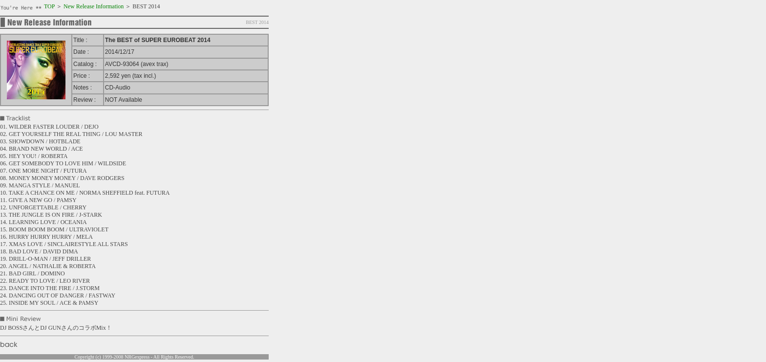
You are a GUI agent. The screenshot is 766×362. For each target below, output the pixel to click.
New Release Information (94, 6)
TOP (49, 6)
